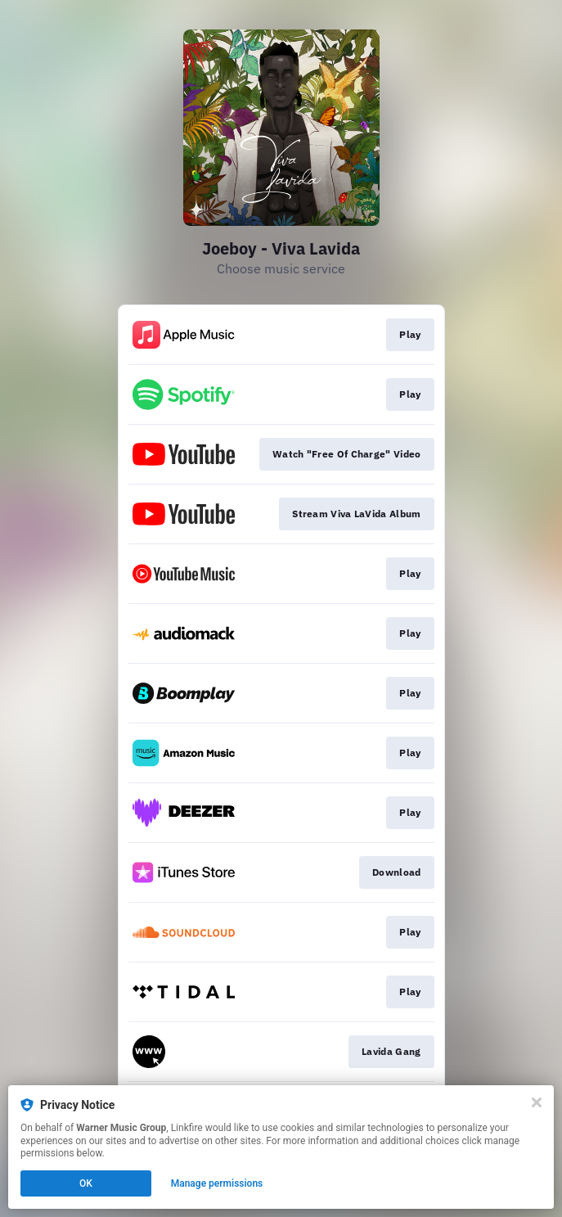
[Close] (537, 1102)
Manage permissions (217, 1183)
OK (85, 1183)
